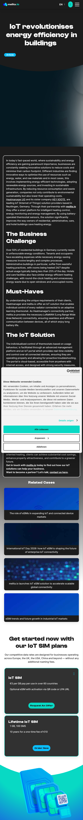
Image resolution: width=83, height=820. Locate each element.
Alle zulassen (41, 429)
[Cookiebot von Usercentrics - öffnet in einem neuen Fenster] (67, 371)
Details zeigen (66, 420)
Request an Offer (41, 705)
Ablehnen (41, 446)
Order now (41, 748)
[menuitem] (63, 4)
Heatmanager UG (15, 199)
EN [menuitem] (61, 4)
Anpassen (42, 438)
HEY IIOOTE (58, 199)
